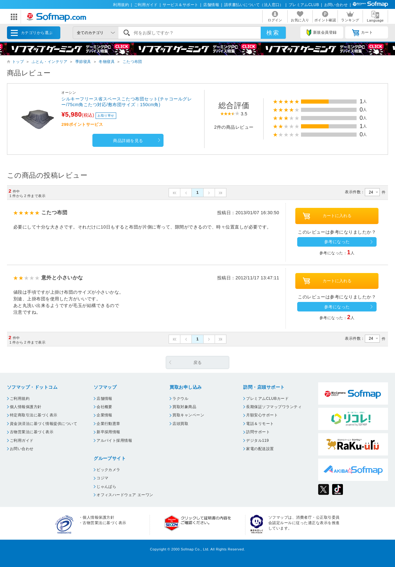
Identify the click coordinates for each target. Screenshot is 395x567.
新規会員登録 (322, 33)
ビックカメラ (108, 470)
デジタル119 (257, 440)
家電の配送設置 (260, 449)
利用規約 (121, 5)
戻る (197, 362)
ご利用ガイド (146, 5)
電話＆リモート (260, 423)
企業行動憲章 (108, 423)
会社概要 (104, 407)
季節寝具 (83, 61)
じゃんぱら (106, 486)
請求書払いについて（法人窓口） (254, 5)
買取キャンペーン (188, 415)
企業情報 (104, 415)
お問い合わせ (336, 5)
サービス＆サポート (180, 5)
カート (362, 32)
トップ (18, 61)
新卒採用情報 (108, 432)
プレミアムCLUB (304, 5)
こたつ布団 (132, 61)
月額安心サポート (262, 415)
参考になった (337, 241)
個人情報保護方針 (26, 407)
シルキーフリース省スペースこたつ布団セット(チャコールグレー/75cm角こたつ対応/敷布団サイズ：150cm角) (126, 101)
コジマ (102, 478)
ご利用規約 (20, 398)
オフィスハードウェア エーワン (125, 495)
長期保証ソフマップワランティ (274, 407)
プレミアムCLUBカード (267, 398)
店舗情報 (211, 5)
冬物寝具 (107, 61)
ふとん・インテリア (49, 61)
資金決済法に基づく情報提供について (43, 423)
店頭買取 (180, 423)
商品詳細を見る (128, 140)
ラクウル (180, 398)
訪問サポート (258, 432)
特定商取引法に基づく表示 (33, 415)
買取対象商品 (184, 407)
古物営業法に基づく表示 (31, 432)
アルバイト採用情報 (114, 440)
